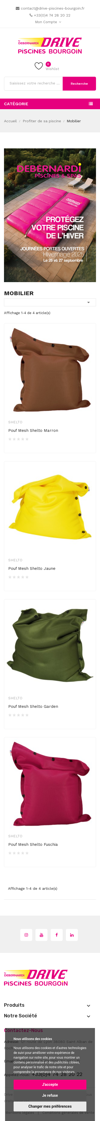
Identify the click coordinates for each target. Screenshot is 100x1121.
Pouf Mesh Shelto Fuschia (33, 844)
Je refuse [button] (50, 1095)
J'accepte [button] (50, 1084)
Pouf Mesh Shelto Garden (33, 706)
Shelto (15, 422)
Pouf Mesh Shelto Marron (33, 430)
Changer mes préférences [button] (49, 1106)
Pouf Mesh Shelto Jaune (31, 568)
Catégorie (16, 103)
